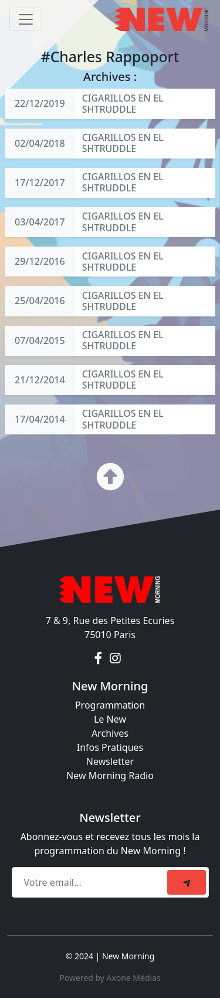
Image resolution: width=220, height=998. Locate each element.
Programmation (110, 705)
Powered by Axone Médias (109, 977)
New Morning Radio (110, 775)
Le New (110, 719)
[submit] (186, 882)
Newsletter (110, 761)
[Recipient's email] (91, 882)
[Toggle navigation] (25, 19)
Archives (110, 733)
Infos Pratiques (110, 747)
